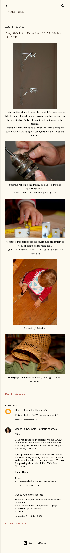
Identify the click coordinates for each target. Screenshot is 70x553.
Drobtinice (14, 12)
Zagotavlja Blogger (35, 543)
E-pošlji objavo (18, 394)
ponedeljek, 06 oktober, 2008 (29, 516)
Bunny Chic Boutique (35, 428)
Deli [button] (7, 394)
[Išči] (63, 5)
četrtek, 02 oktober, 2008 (27, 485)
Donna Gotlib (30, 410)
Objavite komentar (16, 523)
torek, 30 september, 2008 (27, 419)
